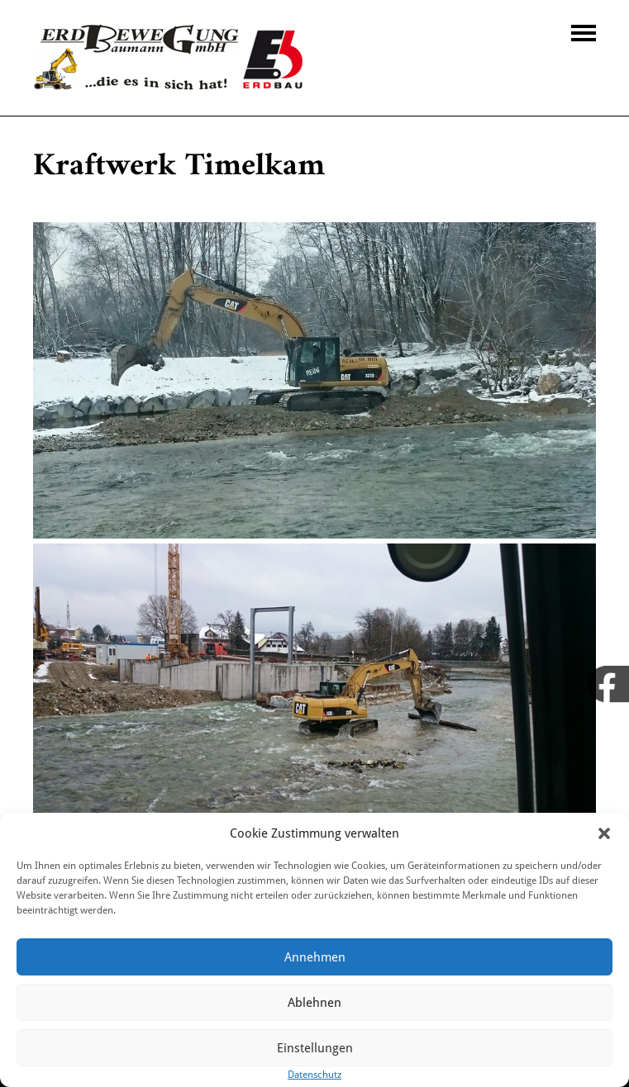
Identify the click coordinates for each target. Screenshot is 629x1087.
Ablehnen (314, 1002)
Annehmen (314, 957)
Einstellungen (315, 1048)
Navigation (583, 33)
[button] (604, 833)
